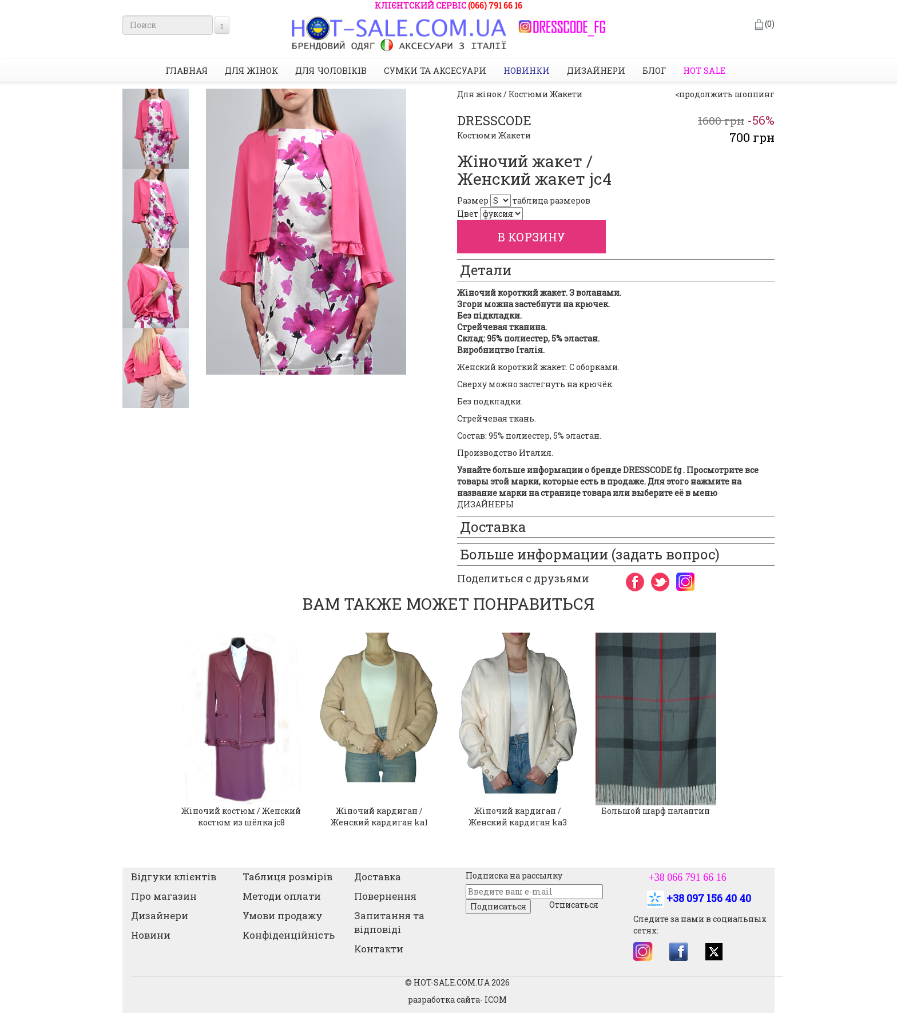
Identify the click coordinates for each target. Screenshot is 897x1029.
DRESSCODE (494, 120)
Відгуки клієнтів (173, 876)
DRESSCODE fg (652, 469)
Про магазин (164, 896)
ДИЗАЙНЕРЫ (485, 504)
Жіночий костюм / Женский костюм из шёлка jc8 (241, 816)
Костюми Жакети (494, 135)
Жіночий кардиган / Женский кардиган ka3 (518, 816)
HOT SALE (704, 70)
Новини (150, 934)
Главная (186, 70)
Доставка (377, 876)
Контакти (378, 948)
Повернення (385, 896)
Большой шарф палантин (655, 810)
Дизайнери (596, 70)
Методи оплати (282, 896)
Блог (654, 70)
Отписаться (573, 904)
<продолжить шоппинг (725, 94)
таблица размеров (551, 200)
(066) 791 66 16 (495, 5)
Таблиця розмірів (287, 876)
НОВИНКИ (526, 70)
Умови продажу (283, 915)
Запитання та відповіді (389, 922)
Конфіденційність (289, 934)
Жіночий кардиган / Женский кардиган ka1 (379, 816)
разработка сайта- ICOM (457, 999)
